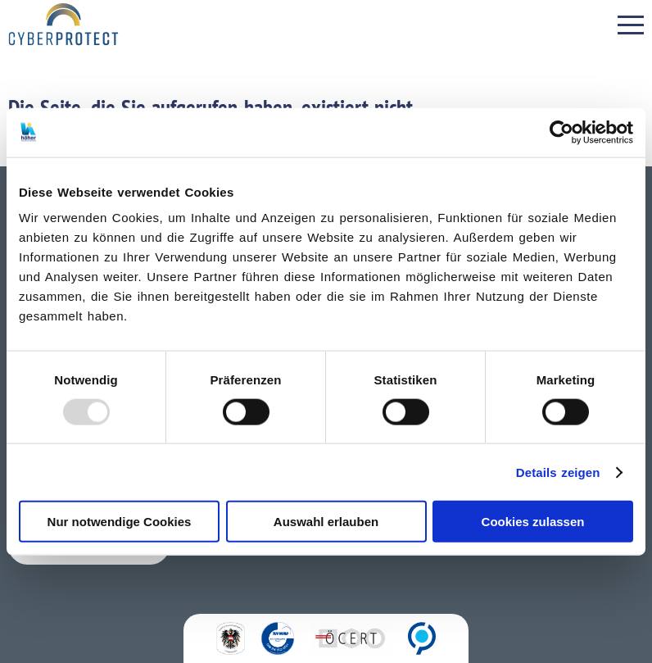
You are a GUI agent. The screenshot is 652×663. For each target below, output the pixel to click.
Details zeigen (558, 472)
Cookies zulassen (533, 522)
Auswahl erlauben (326, 522)
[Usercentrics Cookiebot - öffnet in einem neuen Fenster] (561, 132)
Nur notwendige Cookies (120, 522)
